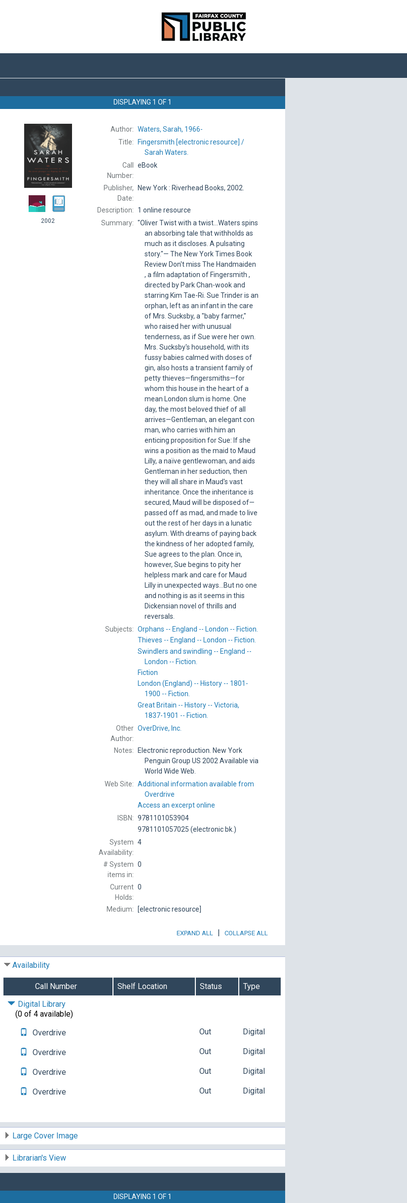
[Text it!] (24, 1032)
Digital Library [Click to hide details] (36, 1004)
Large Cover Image (45, 1135)
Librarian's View (39, 1158)
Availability (31, 965)
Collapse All (246, 933)
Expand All (195, 933)
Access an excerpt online (176, 805)
